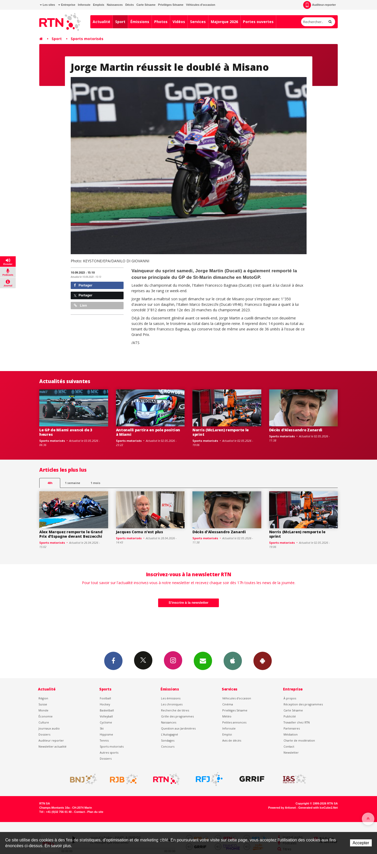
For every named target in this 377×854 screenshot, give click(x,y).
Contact (289, 746)
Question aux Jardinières (178, 728)
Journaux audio (49, 728)
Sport (120, 21)
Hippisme (106, 734)
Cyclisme (106, 722)
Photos (161, 21)
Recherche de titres (175, 710)
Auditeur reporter (51, 740)
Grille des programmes (177, 716)
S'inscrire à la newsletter (188, 603)
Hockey (105, 704)
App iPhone (233, 661)
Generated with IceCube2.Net (318, 807)
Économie (45, 716)
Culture (43, 722)
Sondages (167, 740)
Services (198, 21)
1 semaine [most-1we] (72, 483)
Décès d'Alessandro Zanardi (296, 429)
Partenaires (292, 728)
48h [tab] (49, 483)
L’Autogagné (169, 734)
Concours (167, 746)
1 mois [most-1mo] (95, 483)
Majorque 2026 (224, 21)
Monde (43, 710)
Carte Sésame (146, 4)
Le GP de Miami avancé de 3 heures (65, 432)
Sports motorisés (87, 38)
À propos (290, 698)
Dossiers (44, 734)
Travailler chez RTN (297, 722)
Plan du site (95, 811)
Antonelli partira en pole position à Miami (148, 432)
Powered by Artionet (282, 807)
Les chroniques (171, 704)
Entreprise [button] (66, 4)
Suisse (42, 704)
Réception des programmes (303, 704)
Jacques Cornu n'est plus (139, 531)
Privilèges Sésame (171, 4)
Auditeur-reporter (319, 5)
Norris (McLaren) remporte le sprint (220, 432)
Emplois (98, 4)
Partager (83, 285)
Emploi (227, 734)
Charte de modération (299, 740)
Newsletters (203, 661)
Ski (102, 728)
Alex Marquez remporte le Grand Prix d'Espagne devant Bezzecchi (71, 534)
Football (105, 698)
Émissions (139, 21)
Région (43, 698)
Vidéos (179, 21)
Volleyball (106, 716)
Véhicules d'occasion (200, 4)
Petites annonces (234, 722)
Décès (129, 4)
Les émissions (170, 698)
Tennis (104, 740)
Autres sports (109, 752)
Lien (80, 305)
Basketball (107, 710)
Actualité (101, 21)
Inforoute (84, 4)
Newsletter (291, 752)
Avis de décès (231, 740)
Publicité (290, 716)
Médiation (291, 734)
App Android (262, 661)
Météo (226, 716)
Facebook (113, 661)
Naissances (115, 4)
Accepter (361, 843)
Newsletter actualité (52, 746)
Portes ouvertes (258, 21)
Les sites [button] (47, 4)
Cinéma (227, 704)
